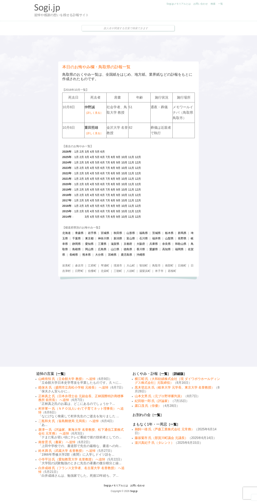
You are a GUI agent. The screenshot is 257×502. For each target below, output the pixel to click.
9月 (118, 157)
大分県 (99, 254)
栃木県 (169, 233)
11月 (131, 157)
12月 (138, 157)
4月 (92, 151)
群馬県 (182, 233)
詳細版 (179, 373)
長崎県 (73, 254)
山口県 (115, 249)
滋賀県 (115, 243)
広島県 (102, 249)
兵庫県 (153, 243)
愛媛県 (153, 249)
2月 (82, 151)
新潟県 (118, 238)
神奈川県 (103, 238)
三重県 (102, 243)
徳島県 (128, 249)
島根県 (76, 249)
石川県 (143, 238)
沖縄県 (141, 254)
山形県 (130, 233)
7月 (108, 157)
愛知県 (89, 243)
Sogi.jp (134, 491)
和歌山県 (180, 243)
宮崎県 (112, 254)
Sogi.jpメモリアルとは (178, 3)
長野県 (182, 238)
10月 (124, 157)
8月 (113, 157)
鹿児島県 (126, 254)
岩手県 (92, 233)
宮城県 (105, 233)
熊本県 (86, 254)
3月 (87, 151)
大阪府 (141, 243)
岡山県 (89, 249)
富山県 (130, 238)
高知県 (166, 249)
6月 (102, 151)
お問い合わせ (200, 3)
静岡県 (76, 243)
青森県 (79, 233)
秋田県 (118, 233)
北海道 (66, 233)
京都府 (128, 243)
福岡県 (179, 249)
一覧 (220, 3)
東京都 (89, 238)
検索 (213, 3)
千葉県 (76, 238)
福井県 (156, 238)
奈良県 (166, 243)
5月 (97, 151)
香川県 (141, 249)
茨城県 (156, 233)
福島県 (143, 233)
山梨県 (169, 238)
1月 (76, 151)
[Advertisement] (128, 48)
